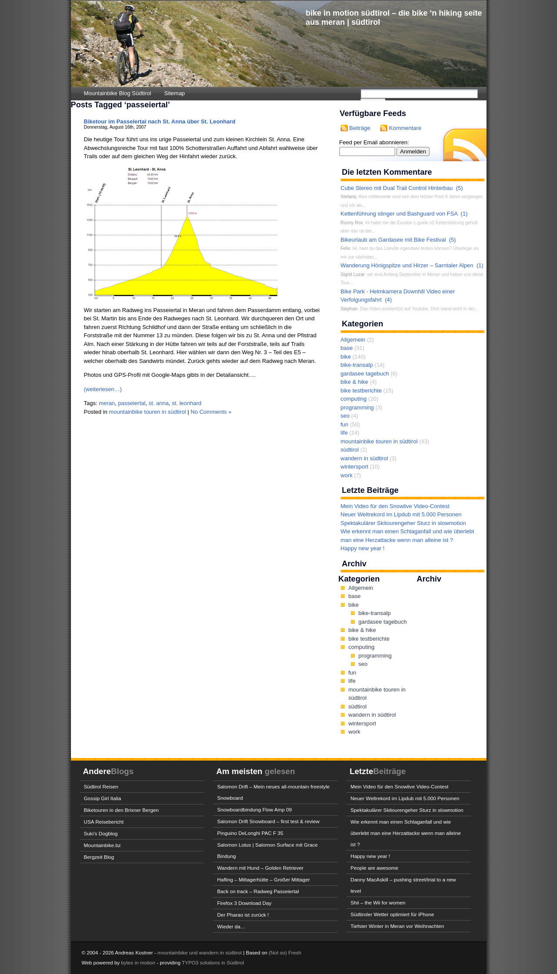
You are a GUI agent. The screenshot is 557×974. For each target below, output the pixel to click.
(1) (464, 213)
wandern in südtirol (364, 458)
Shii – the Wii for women (378, 902)
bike (346, 356)
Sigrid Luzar (353, 274)
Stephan (349, 308)
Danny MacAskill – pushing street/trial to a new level (403, 885)
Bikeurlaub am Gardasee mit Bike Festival (393, 239)
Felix (345, 248)
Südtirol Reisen (101, 786)
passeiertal (131, 403)
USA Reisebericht (104, 821)
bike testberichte (361, 390)
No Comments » (211, 412)
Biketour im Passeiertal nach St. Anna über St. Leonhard (159, 121)
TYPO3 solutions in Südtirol (213, 962)
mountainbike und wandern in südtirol (200, 952)
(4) (388, 299)
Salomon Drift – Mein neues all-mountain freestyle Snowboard (273, 792)
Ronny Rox (352, 222)
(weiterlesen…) (103, 389)
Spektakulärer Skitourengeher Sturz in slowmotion (403, 523)
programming (357, 407)
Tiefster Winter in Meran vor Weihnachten (397, 926)
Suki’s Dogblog (101, 833)
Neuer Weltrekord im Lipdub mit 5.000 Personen (401, 514)
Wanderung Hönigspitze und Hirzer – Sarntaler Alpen (407, 265)
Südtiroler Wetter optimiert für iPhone (392, 914)
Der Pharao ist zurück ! (243, 914)
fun (345, 424)
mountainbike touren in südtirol (147, 412)
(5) (459, 188)
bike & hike (355, 382)
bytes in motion (138, 962)
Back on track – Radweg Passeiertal (258, 891)
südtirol (350, 449)
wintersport (355, 466)
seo (345, 415)
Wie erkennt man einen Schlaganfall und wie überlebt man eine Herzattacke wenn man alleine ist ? (406, 833)
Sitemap (174, 93)
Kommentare (405, 128)
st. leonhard (186, 403)
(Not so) (279, 952)
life (344, 432)
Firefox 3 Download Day (244, 903)
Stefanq (348, 196)
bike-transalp (357, 365)
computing (354, 399)
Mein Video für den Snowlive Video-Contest (395, 506)
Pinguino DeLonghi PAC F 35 (250, 833)
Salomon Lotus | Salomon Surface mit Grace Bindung (267, 850)
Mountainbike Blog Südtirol (117, 93)
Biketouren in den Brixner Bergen (121, 810)
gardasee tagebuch (365, 373)
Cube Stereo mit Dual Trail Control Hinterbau (397, 188)
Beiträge (359, 128)
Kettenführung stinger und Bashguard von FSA (399, 213)
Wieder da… (231, 926)
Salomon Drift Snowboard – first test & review (268, 821)
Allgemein (353, 339)
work (346, 475)
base (347, 348)
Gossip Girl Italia (102, 798)
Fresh (294, 952)
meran (107, 403)
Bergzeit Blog (99, 857)
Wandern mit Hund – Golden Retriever (260, 868)
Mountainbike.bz (102, 845)
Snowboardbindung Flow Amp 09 (254, 809)
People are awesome (375, 868)
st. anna (158, 403)
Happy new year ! (363, 548)
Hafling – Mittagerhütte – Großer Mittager (263, 879)
